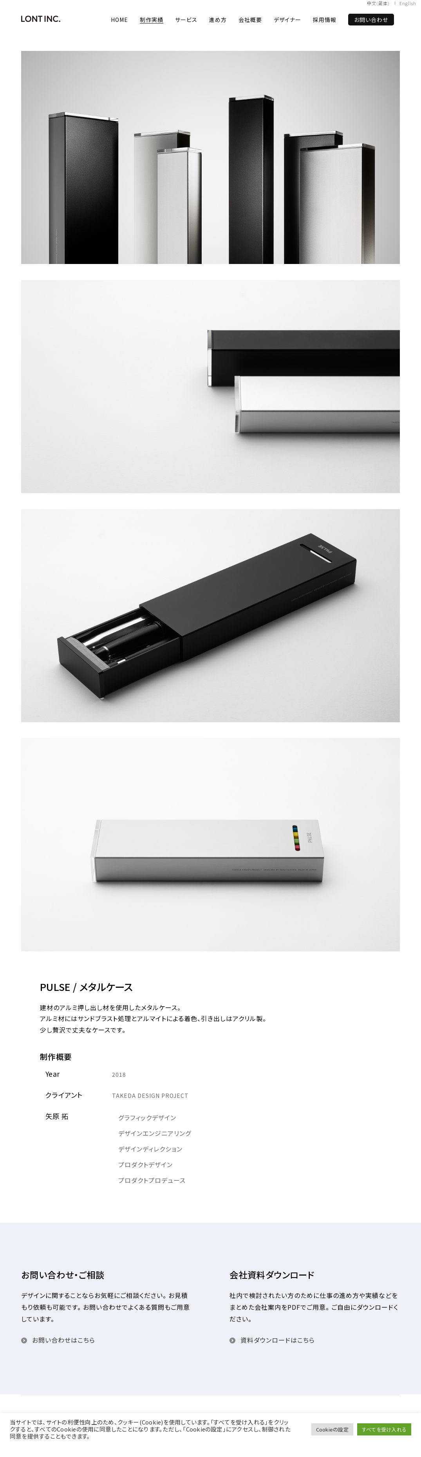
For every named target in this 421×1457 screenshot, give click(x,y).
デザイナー (287, 20)
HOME (119, 20)
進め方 (218, 20)
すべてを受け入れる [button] (384, 1429)
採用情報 (324, 20)
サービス (186, 20)
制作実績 (151, 20)
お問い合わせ (371, 20)
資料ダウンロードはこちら (277, 1340)
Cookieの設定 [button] (332, 1429)
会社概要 (250, 20)
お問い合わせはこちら (63, 1340)
